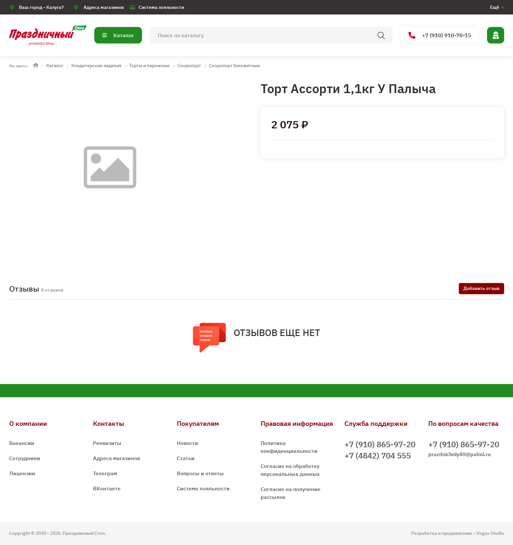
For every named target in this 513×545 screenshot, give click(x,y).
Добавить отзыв (481, 288)
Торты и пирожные (149, 65)
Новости (187, 443)
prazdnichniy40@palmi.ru (459, 454)
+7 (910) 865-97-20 (379, 444)
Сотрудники (24, 458)
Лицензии (22, 473)
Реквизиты (107, 443)
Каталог (118, 35)
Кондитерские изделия (96, 65)
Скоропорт (189, 65)
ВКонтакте (107, 488)
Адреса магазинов (103, 7)
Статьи (186, 458)
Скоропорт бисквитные (234, 65)
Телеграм (105, 473)
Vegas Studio (490, 533)
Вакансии (21, 443)
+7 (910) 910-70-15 (439, 35)
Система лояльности (161, 7)
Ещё (494, 7)
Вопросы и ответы (200, 473)
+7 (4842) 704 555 (377, 455)
